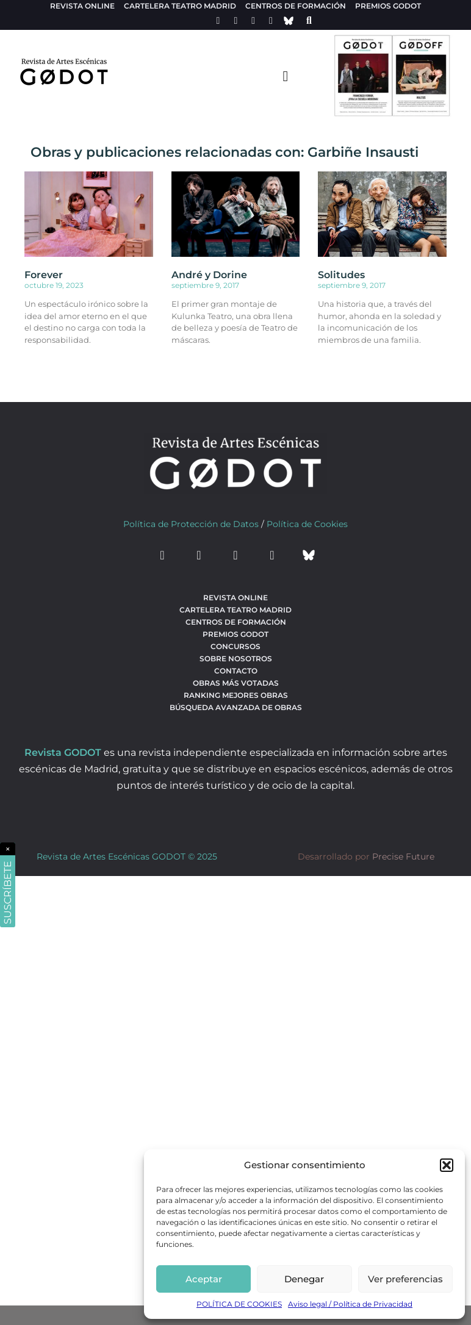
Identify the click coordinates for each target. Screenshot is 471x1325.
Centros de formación (295, 5)
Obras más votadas (236, 683)
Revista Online (82, 5)
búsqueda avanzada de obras (236, 707)
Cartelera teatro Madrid (180, 5)
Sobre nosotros (236, 658)
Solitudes (341, 275)
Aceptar (203, 1279)
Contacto (235, 670)
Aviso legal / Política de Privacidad (350, 1304)
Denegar (304, 1279)
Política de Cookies (307, 524)
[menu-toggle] (285, 75)
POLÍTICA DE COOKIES (239, 1304)
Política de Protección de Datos (191, 524)
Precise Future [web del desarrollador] (403, 856)
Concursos (235, 646)
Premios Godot (388, 5)
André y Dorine (209, 275)
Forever (43, 275)
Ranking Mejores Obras (236, 695)
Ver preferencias (405, 1279)
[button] (446, 1165)
